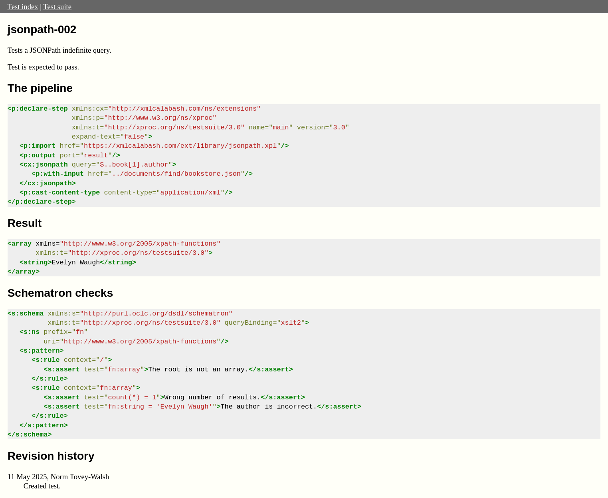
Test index (23, 6)
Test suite (57, 6)
